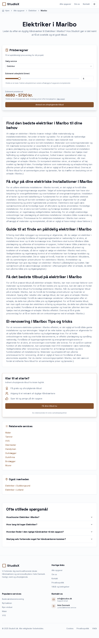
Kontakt (86, 4)
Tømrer (9, 436)
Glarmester (10, 445)
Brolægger (10, 461)
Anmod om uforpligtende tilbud (50, 105)
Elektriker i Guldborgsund (17, 485)
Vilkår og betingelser (60, 587)
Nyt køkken (7, 603)
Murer (8, 465)
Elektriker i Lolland (14, 489)
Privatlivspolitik (58, 583)
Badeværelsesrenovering (13, 599)
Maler (8, 432)
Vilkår (94, 628)
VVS (7, 441)
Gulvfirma (10, 457)
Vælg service (11, 61)
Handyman (10, 449)
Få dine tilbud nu (49, 406)
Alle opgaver (65, 4)
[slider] (19, 78)
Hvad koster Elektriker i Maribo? (49, 517)
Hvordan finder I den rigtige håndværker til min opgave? (49, 532)
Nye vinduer (7, 607)
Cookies (69, 628)
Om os (77, 4)
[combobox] (49, 66)
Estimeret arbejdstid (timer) (17, 73)
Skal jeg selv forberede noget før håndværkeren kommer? (49, 539)
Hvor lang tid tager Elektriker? (49, 524)
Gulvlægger (10, 453)
